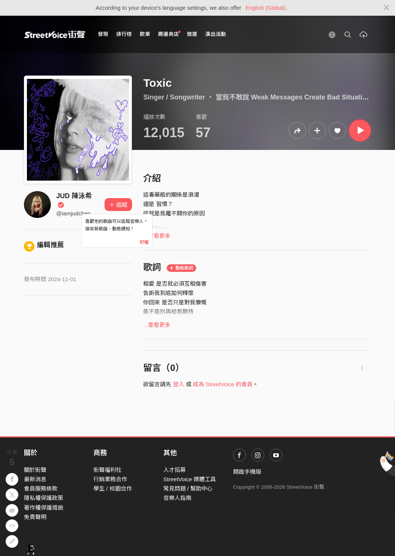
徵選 (192, 34)
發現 (103, 34)
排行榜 (124, 34)
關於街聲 (35, 470)
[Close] (386, 7)
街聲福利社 (107, 470)
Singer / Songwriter (174, 97)
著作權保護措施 (43, 507)
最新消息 (35, 479)
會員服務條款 (41, 488)
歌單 (145, 34)
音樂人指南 (177, 498)
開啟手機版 (247, 472)
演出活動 (215, 34)
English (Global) (266, 7)
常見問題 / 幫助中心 (188, 488)
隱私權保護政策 (43, 498)
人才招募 (174, 470)
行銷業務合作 (110, 479)
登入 (178, 384)
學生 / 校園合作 (112, 488)
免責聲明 (35, 517)
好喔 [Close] (144, 242)
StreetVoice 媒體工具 (189, 479)
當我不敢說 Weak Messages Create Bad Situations (295, 97)
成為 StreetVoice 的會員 (223, 384)
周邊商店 (169, 34)
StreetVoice (55, 34)
